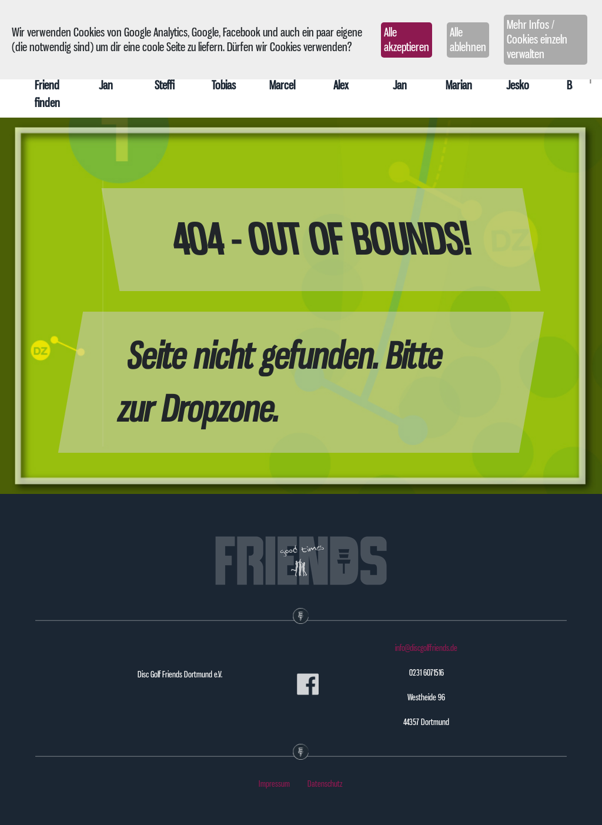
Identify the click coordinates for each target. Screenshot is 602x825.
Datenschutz (325, 784)
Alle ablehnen (468, 39)
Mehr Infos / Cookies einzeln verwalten (537, 39)
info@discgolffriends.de (426, 648)
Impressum (274, 784)
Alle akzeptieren (406, 39)
